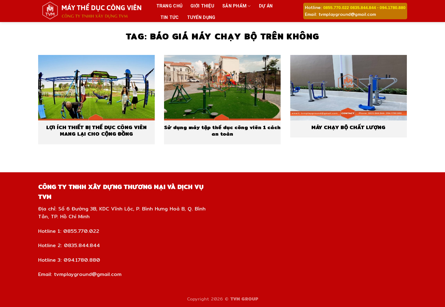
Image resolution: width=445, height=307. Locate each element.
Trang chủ (169, 6)
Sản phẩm (236, 6)
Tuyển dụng (201, 17)
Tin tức (169, 17)
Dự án (266, 6)
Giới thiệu (202, 6)
